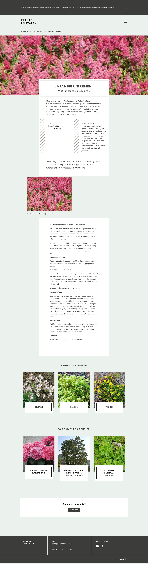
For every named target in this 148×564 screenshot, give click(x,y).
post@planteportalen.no (61, 545)
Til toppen (120, 560)
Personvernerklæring (62, 550)
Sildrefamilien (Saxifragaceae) (54, 127)
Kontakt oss (74, 511)
